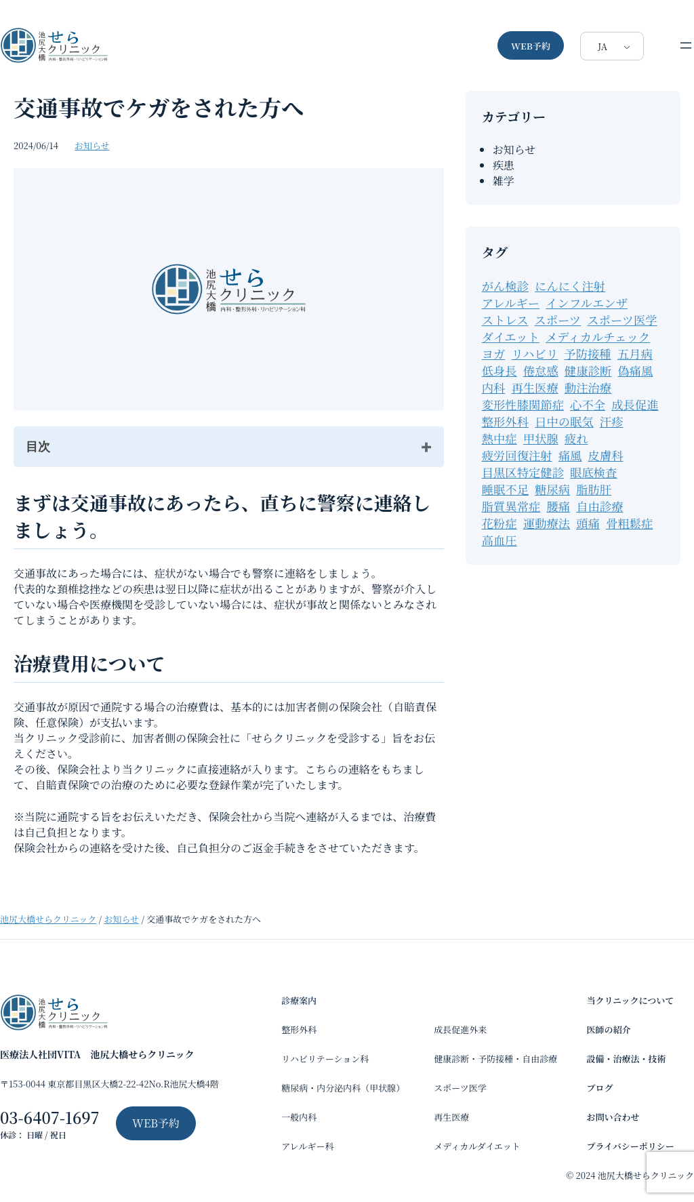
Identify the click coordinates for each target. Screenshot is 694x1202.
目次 (38, 447)
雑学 (503, 180)
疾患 (503, 165)
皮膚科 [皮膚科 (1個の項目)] (606, 455)
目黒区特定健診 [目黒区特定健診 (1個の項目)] (523, 472)
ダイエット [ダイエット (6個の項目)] (510, 336)
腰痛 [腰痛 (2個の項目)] (558, 506)
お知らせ (92, 145)
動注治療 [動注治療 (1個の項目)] (588, 387)
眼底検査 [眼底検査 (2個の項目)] (593, 472)
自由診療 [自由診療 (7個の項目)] (599, 506)
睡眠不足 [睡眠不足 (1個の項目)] (505, 489)
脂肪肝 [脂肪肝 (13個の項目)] (593, 489)
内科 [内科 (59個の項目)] (494, 387)
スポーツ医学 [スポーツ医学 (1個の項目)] (622, 319)
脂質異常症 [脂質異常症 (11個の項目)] (511, 506)
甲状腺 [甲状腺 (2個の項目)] (540, 438)
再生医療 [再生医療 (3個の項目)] (534, 387)
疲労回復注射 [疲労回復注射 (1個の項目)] (517, 455)
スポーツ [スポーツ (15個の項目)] (558, 319)
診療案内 (299, 1000)
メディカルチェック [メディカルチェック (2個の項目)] (598, 336)
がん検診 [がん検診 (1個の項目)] (505, 285)
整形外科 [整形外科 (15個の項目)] (505, 421)
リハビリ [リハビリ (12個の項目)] (534, 353)
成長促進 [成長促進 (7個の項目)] (634, 404)
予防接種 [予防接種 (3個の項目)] (587, 353)
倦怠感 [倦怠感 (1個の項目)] (540, 370)
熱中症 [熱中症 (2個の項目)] (499, 438)
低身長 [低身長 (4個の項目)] (499, 370)
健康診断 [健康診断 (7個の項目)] (588, 370)
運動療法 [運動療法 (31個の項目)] (546, 523)
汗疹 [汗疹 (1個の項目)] (612, 421)
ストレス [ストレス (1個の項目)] (505, 319)
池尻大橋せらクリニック (48, 919)
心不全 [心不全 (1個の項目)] (587, 404)
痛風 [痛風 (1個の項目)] (570, 455)
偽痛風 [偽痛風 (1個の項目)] (635, 370)
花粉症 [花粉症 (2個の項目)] (499, 523)
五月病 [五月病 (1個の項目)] (635, 353)
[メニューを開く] (686, 45)
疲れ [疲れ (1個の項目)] (576, 438)
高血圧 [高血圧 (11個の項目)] (499, 540)
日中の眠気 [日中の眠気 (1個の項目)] (564, 421)
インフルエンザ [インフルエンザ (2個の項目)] (587, 302)
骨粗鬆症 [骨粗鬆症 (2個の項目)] (629, 523)
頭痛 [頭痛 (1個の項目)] (588, 523)
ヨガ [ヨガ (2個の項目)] (494, 353)
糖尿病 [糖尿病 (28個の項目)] (552, 489)
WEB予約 (530, 45)
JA (602, 46)
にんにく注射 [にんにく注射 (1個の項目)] (570, 285)
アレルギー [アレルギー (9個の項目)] (511, 302)
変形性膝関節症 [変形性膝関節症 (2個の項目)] (523, 404)
